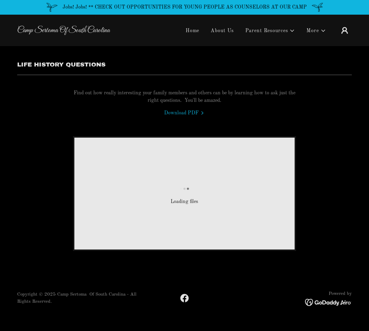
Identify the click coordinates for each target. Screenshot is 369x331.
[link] (64, 30)
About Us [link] (222, 30)
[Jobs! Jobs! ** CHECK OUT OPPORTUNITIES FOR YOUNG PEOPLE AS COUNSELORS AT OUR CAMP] (184, 7)
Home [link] (193, 30)
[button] (270, 31)
